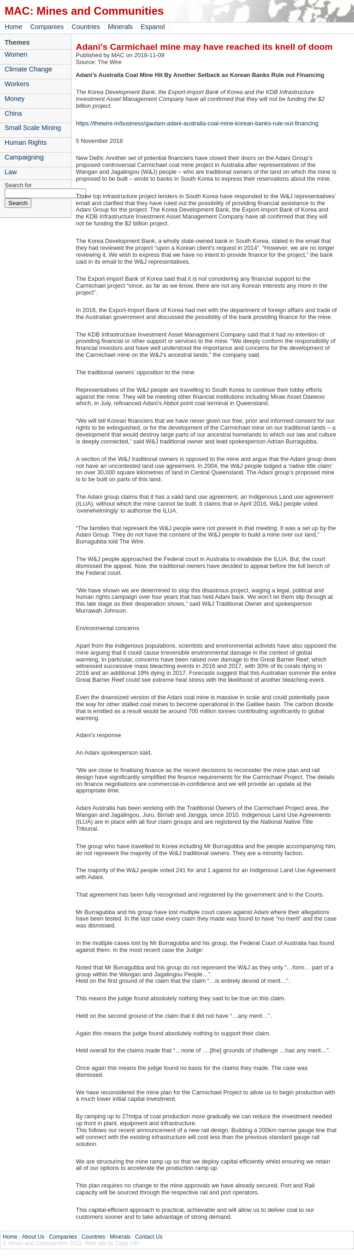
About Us (33, 1237)
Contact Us (148, 1237)
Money (14, 98)
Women (16, 54)
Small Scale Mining (33, 127)
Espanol (153, 26)
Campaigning (24, 157)
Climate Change (28, 69)
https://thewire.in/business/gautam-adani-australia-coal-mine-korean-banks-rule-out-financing (197, 123)
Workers (17, 84)
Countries (85, 26)
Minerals (120, 26)
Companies (47, 26)
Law (11, 172)
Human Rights (26, 142)
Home (13, 26)
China (13, 113)
